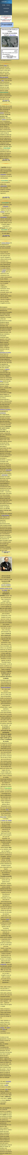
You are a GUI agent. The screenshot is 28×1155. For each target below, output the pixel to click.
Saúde (13, 1129)
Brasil (3, 441)
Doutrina (2, 618)
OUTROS (22, 5)
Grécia (7, 1109)
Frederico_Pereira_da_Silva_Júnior (9, 303)
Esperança (19, 1129)
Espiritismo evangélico (5, 213)
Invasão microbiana (10, 1112)
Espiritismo (3, 795)
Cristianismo (22, 213)
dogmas (4, 157)
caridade (5, 1016)
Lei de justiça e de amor (19, 9)
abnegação (25, 124)
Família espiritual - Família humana (14, 1107)
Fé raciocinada (14, 1131)
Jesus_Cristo (13, 398)
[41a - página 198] (14, 118)
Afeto (22, 1126)
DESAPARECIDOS (7, 1136)
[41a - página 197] (14, 97)
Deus (2, 396)
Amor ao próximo (10, 1096)
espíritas (6, 558)
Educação (8, 1129)
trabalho (15, 157)
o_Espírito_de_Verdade (6, 400)
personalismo (24, 128)
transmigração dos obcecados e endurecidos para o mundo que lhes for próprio (13, 933)
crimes (19, 488)
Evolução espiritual (10, 1104)
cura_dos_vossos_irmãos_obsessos (8, 1039)
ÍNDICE (10, 5)
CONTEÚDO (16, 5)
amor (14, 61)
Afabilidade (8, 1094)
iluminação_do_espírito (5, 191)
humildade (8, 515)
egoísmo (5, 80)
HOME (5, 5)
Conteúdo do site (19, 10)
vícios (25, 488)
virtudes (14, 877)
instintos (18, 77)
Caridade (8, 1099)
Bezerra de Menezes (21, 343)
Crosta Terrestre (17, 255)
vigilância (13, 703)
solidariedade (3, 113)
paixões (13, 488)
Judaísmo (2, 198)
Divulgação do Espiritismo (12, 1101)
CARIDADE (15, 458)
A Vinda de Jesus (10, 1091)
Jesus (5, 56)
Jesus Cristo (23, 941)
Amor (18, 1126)
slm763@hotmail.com (21, 1082)
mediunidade (3, 237)
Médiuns (16, 778)
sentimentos (19, 106)
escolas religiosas (5, 144)
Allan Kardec (14, 1073)
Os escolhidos (9, 1114)
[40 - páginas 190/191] (14, 271)
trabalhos (24, 126)
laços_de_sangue (23, 60)
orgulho (2, 517)
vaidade (16, 633)
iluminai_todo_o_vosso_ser (21, 875)
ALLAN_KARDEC (9, 301)
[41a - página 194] (14, 70)
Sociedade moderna (10, 1117)
